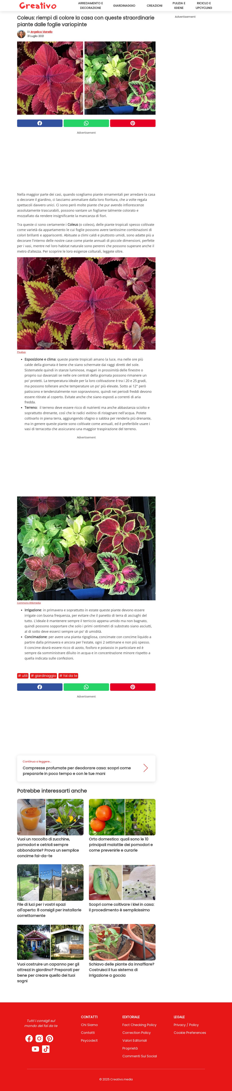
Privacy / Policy (186, 1024)
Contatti (88, 1032)
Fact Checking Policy (139, 1024)
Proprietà (130, 1048)
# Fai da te (68, 675)
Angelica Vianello (41, 32)
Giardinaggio (124, 6)
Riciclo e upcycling (204, 5)
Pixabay (21, 352)
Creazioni (154, 6)
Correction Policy (136, 1032)
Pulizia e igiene (178, 5)
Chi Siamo (89, 1024)
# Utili (23, 675)
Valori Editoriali (134, 1040)
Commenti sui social (139, 1056)
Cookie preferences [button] (190, 1032)
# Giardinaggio (43, 675)
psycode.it (89, 1040)
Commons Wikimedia (29, 602)
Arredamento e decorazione (90, 5)
